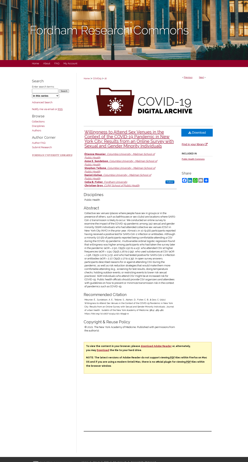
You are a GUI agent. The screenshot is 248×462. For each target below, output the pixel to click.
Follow (170, 182)
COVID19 (97, 78)
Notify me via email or (47, 109)
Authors (36, 130)
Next (201, 77)
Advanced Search (42, 102)
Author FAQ (38, 142)
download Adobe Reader (156, 346)
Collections (38, 121)
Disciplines (38, 126)
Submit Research (42, 147)
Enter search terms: (43, 86)
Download (197, 132)
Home (87, 78)
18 (105, 78)
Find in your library (195, 144)
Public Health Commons (193, 159)
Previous (188, 77)
